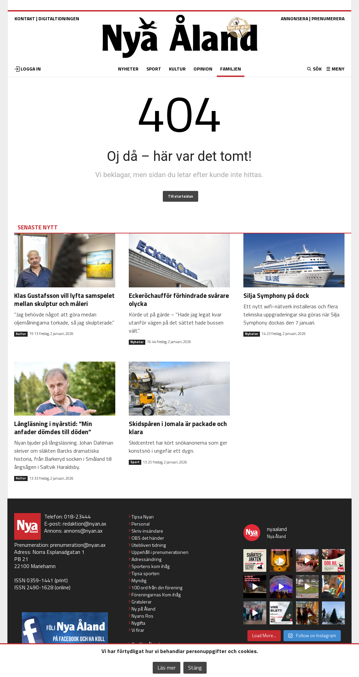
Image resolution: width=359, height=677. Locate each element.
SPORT (153, 68)
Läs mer (166, 668)
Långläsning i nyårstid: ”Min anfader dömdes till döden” (53, 427)
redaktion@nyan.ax (84, 523)
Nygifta (138, 622)
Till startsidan (180, 196)
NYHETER (128, 68)
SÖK (317, 68)
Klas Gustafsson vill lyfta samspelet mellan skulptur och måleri (64, 299)
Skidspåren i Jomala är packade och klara (178, 427)
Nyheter (137, 342)
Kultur (21, 334)
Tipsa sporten (145, 573)
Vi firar (137, 629)
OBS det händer (147, 537)
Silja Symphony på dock (276, 295)
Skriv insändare (147, 530)
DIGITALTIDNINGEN (58, 18)
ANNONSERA (294, 18)
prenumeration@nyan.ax (78, 545)
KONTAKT (24, 18)
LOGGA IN (31, 68)
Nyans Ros (142, 615)
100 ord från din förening (156, 587)
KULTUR (177, 68)
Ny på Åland (143, 608)
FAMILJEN (230, 68)
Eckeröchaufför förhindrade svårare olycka (179, 299)
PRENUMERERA (328, 18)
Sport (135, 462)
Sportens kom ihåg (150, 566)
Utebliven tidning (148, 544)
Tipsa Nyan (142, 516)
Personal (140, 523)
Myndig (138, 580)
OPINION (202, 68)
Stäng (195, 668)
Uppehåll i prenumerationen (159, 552)
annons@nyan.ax (83, 531)
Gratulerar (141, 601)
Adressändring (146, 559)
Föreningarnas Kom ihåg (156, 594)
